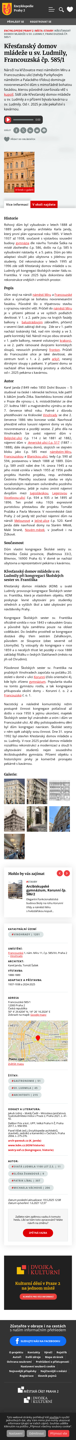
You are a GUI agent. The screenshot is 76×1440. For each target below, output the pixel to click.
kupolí (8, 94)
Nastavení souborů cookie (38, 1366)
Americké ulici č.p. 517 (43, 442)
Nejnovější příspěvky (22, 1371)
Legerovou (59, 493)
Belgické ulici (13, 438)
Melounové (22, 521)
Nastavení (15, 1433)
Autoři (17, 1357)
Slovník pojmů (47, 1376)
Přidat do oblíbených (23, 139)
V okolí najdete (44, 204)
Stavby (48, 30)
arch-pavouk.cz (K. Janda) (24, 1140)
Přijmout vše (58, 1433)
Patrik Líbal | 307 (27, 1180)
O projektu (16, 1352)
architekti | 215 (26, 1095)
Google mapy (38, 1015)
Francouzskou (14, 456)
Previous (60, 873)
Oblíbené (70, 9)
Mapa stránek (54, 1357)
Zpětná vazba (38, 1233)
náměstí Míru (42, 295)
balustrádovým (32, 322)
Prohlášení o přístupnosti (52, 1362)
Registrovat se (40, 21)
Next (67, 873)
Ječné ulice (42, 521)
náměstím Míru (60, 452)
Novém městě (34, 530)
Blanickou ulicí (37, 456)
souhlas (54, 1417)
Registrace (27, 1376)
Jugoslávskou (39, 493)
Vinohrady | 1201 (27, 934)
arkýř (55, 359)
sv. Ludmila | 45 (26, 1088)
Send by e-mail (37, 130)
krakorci (65, 340)
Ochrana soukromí (19, 1362)
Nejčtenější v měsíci (54, 1371)
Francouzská (12, 695)
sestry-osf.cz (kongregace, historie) (31, 1150)
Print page (44, 130)
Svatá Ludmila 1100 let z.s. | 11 (37, 1166)
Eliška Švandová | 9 (29, 1173)
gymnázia (22, 243)
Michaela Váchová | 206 (32, 1187)
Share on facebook (16, 130)
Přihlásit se (15, 21)
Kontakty (34, 1352)
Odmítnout (36, 1433)
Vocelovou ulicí (14, 498)
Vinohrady (50, 415)
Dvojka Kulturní (38, 1400)
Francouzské (63, 295)
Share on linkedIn (30, 130)
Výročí (48, 1352)
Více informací (18, 205)
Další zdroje (33, 1357)
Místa (39, 30)
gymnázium (37, 682)
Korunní (39, 677)
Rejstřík (62, 1352)
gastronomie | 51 (27, 1081)
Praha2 (38, 1390)
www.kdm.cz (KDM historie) (26, 1145)
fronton (54, 350)
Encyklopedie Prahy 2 (18, 30)
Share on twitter (23, 130)
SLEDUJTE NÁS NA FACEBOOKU (40, 1341)
